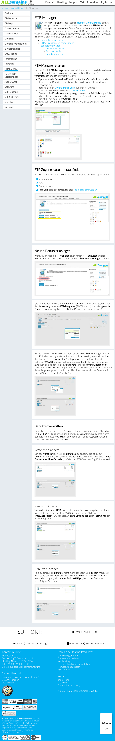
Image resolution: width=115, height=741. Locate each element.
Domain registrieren (68, 656)
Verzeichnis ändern (55, 48)
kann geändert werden (85, 190)
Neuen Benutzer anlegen (53, 40)
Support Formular (93, 643)
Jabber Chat (11, 82)
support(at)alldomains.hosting (30, 643)
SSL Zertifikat (64, 670)
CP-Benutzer (11, 18)
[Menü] (110, 714)
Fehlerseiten (11, 59)
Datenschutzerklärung (69, 685)
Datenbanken (11, 34)
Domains (9, 39)
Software (9, 87)
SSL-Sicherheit (12, 97)
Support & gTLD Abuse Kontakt (18, 658)
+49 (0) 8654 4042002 (85, 632)
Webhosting (64, 661)
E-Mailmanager (12, 49)
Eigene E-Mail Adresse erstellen (74, 664)
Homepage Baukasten (69, 667)
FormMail (9, 64)
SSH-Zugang (11, 92)
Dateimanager (12, 29)
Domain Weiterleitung (16, 44)
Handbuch (73, 643)
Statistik (9, 102)
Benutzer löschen (55, 54)
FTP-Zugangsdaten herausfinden (57, 43)
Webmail (9, 107)
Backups (9, 13)
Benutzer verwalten (50, 46)
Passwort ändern (54, 51)
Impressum (63, 680)
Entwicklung (11, 54)
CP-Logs (9, 23)
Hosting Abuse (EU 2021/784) (17, 661)
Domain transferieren (68, 658)
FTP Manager (11, 69)
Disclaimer (63, 683)
